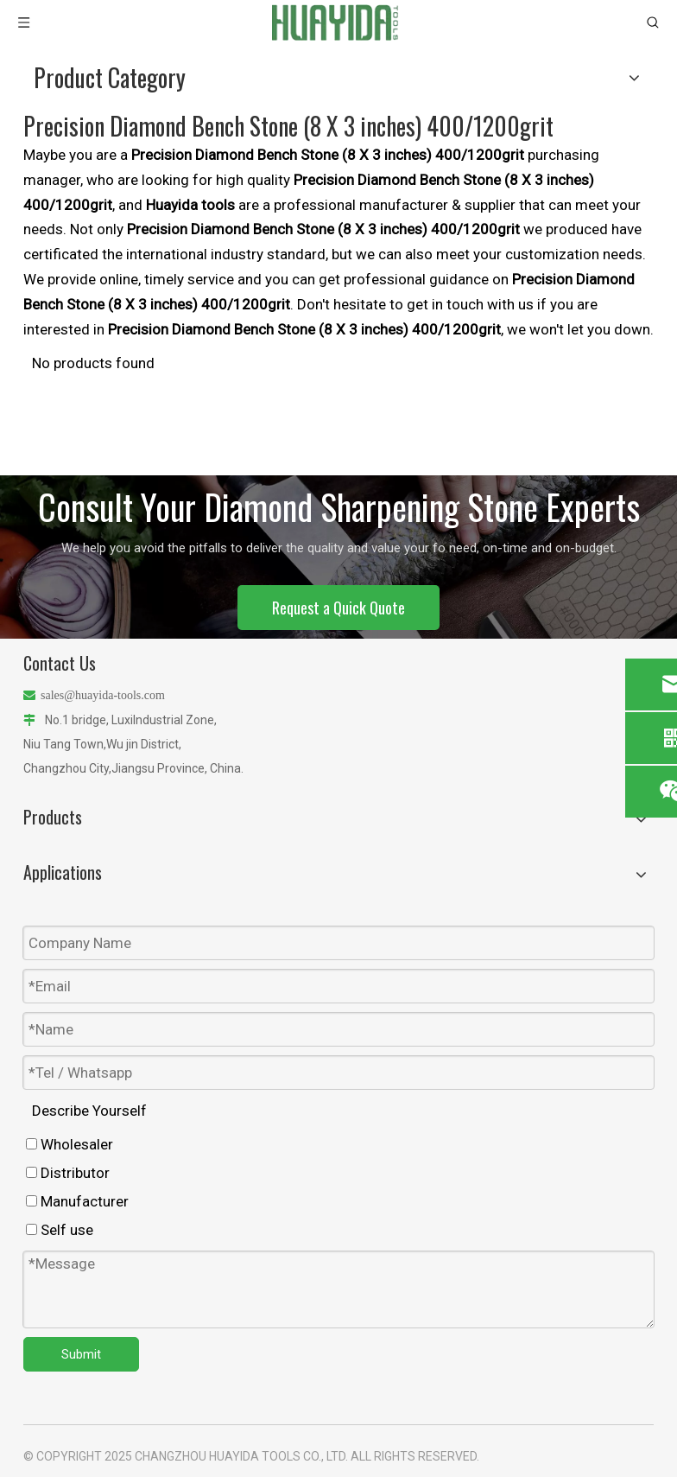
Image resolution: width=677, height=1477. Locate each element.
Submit (81, 1354)
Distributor (68, 1172)
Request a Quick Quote (338, 607)
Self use (59, 1229)
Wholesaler (69, 1144)
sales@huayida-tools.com (103, 695)
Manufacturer (77, 1201)
